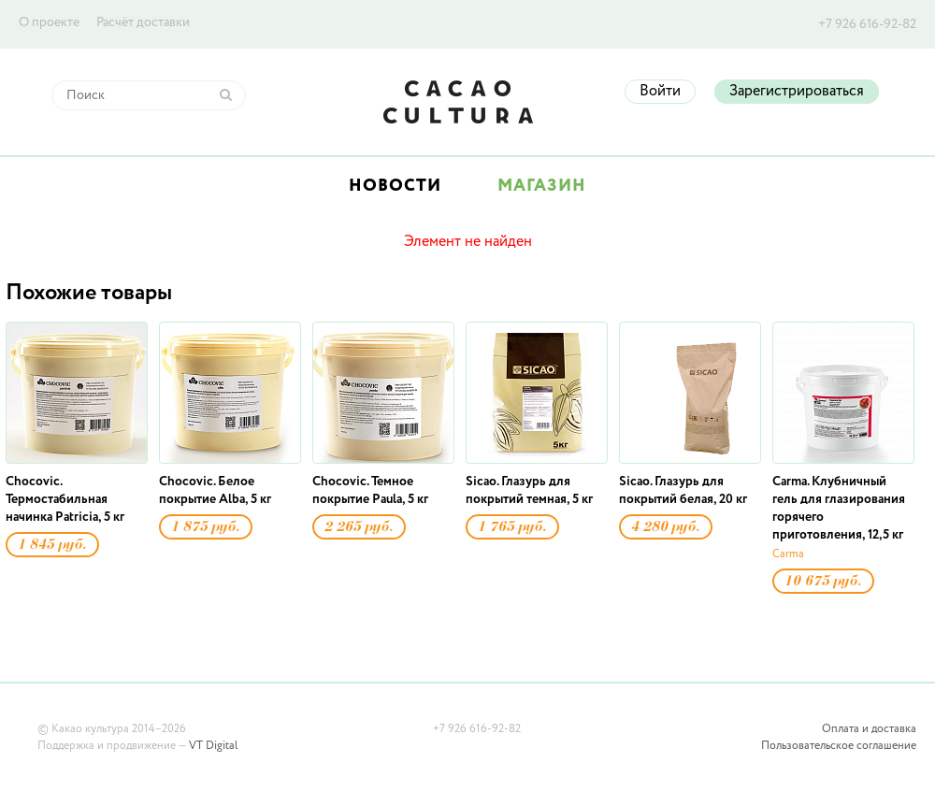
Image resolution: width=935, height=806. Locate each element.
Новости (395, 186)
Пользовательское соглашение (838, 746)
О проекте (49, 22)
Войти (660, 91)
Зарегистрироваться (796, 91)
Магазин (541, 186)
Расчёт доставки (143, 22)
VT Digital (213, 746)
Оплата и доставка (869, 729)
